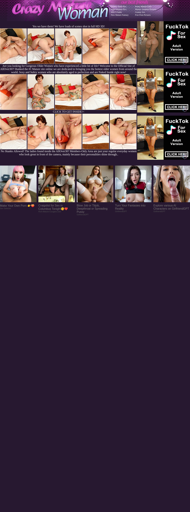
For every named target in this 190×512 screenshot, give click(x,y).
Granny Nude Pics (118, 6)
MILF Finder (116, 12)
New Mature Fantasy (120, 15)
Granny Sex (140, 12)
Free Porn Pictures (143, 15)
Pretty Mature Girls (143, 6)
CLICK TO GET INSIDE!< (68, 111)
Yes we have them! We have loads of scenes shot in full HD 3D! (69, 26)
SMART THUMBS (101, 442)
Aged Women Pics (118, 9)
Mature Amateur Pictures (145, 9)
